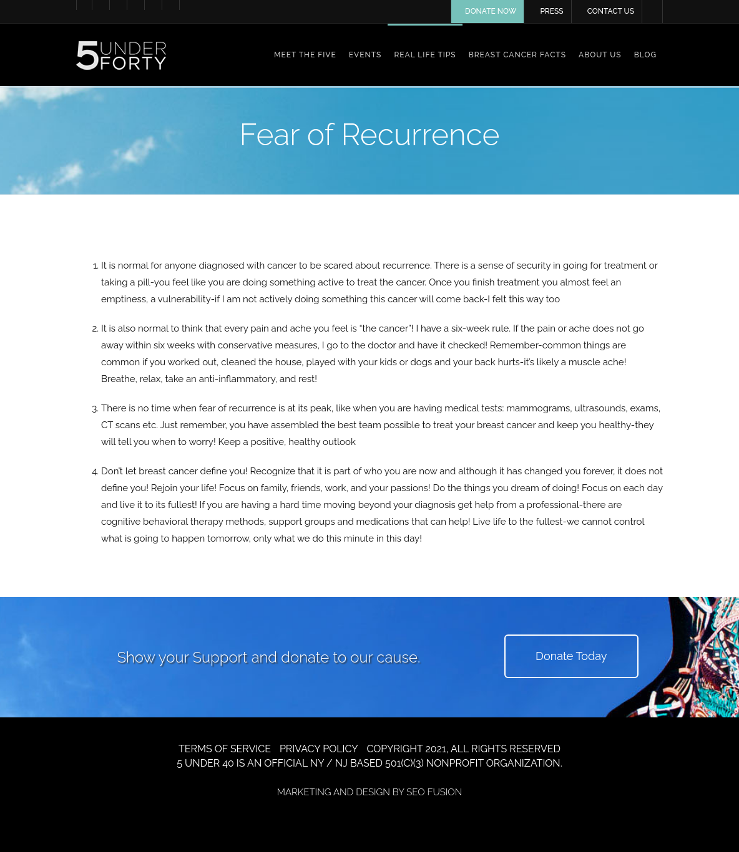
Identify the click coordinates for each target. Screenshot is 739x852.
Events (365, 54)
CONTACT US (610, 11)
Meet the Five (305, 54)
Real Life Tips (425, 54)
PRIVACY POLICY (319, 749)
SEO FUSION (434, 792)
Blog (645, 54)
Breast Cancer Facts (517, 54)
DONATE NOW (490, 11)
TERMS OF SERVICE (225, 749)
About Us (600, 54)
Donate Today (571, 656)
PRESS (551, 11)
